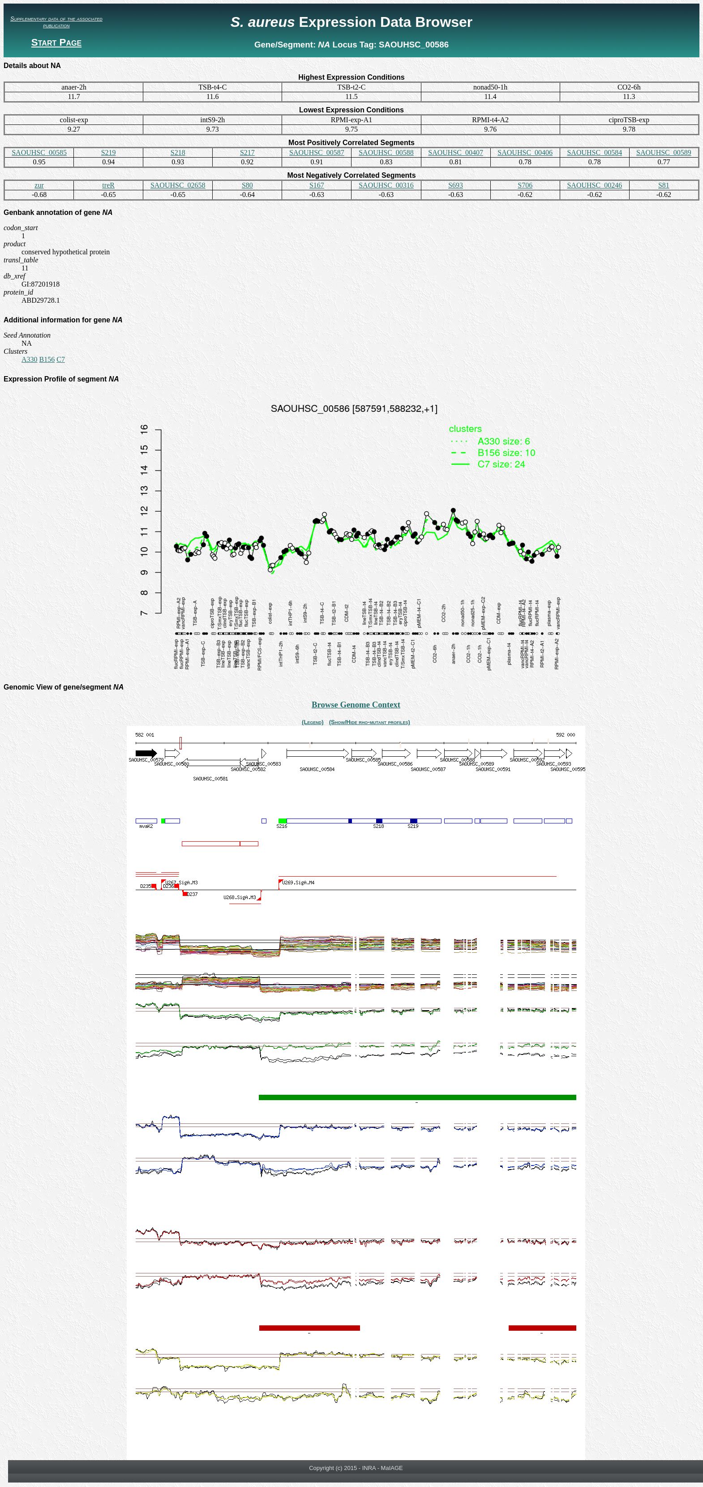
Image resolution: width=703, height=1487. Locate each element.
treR (108, 185)
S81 (663, 185)
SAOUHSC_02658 (178, 185)
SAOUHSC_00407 (455, 152)
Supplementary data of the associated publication (56, 22)
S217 (247, 152)
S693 (455, 185)
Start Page (56, 42)
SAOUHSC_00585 (39, 152)
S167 (316, 185)
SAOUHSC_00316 (386, 185)
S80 (247, 185)
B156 (47, 359)
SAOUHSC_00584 (594, 152)
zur (38, 185)
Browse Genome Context (356, 704)
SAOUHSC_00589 (663, 152)
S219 (108, 152)
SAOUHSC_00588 (386, 152)
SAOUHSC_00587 (316, 152)
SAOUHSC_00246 (594, 185)
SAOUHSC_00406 (525, 152)
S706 (525, 185)
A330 (29, 359)
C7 (60, 359)
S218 (178, 152)
